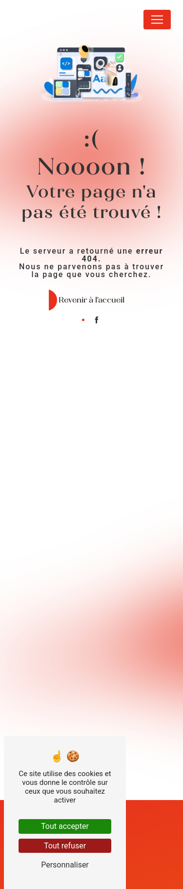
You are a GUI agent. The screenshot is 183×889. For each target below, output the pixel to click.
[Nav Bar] (157, 19)
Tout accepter (65, 826)
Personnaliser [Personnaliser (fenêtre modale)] (65, 864)
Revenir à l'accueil (91, 300)
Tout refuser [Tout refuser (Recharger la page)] (65, 845)
